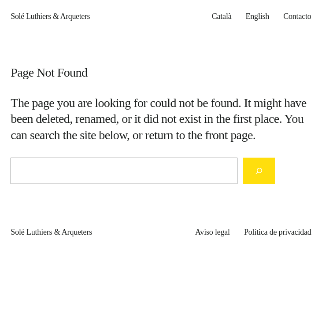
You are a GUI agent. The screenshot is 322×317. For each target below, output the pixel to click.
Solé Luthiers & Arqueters (50, 16)
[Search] (259, 171)
